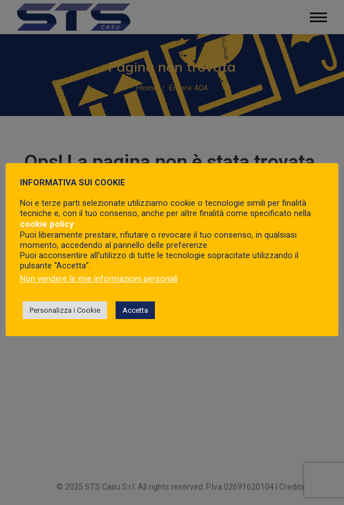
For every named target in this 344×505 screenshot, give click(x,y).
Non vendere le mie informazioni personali (99, 279)
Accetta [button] (135, 310)
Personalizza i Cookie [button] (65, 310)
